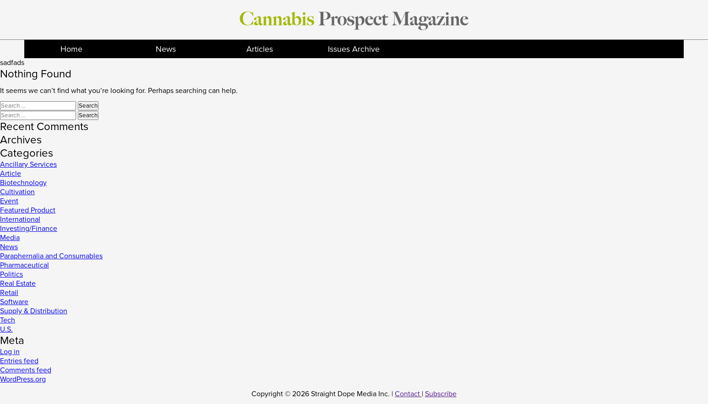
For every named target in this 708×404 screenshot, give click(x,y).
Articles (259, 49)
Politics (11, 274)
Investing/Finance (28, 228)
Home (71, 49)
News (166, 49)
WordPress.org (23, 379)
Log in (10, 351)
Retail (9, 292)
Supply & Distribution (33, 311)
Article (10, 173)
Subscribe (441, 394)
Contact (408, 394)
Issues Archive (354, 49)
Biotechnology (23, 182)
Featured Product (27, 210)
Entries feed (19, 361)
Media (10, 237)
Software (14, 301)
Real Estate (18, 283)
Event (9, 201)
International (20, 219)
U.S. (6, 329)
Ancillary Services (28, 164)
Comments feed (25, 370)
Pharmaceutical (24, 265)
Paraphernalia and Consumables (51, 256)
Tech (7, 320)
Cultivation (17, 192)
